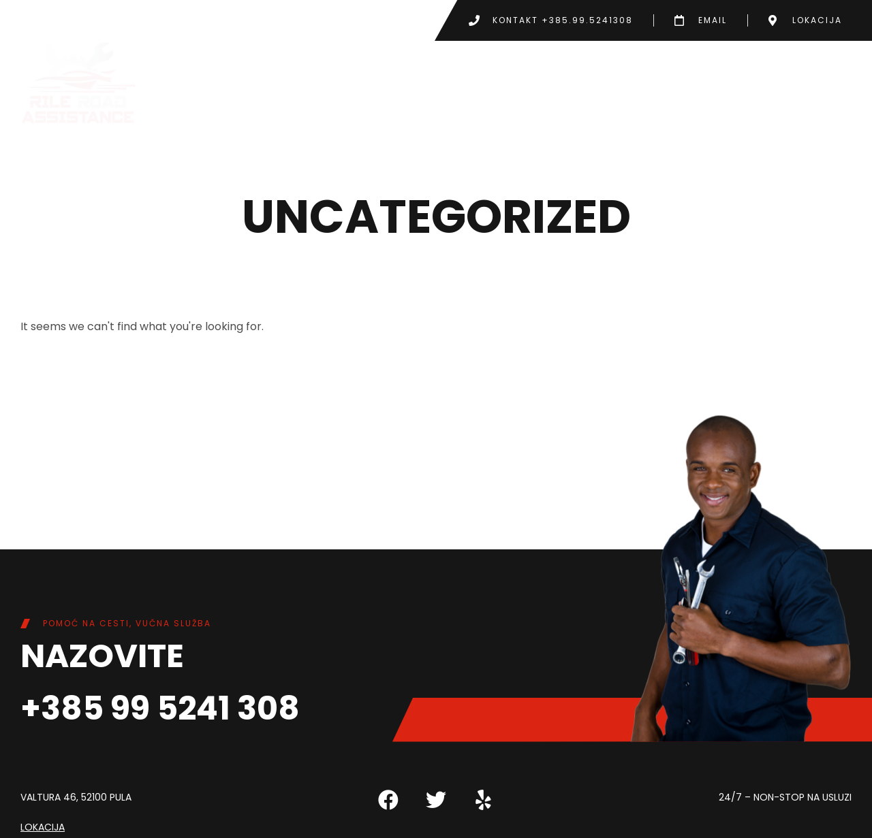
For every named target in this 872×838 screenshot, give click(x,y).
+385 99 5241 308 (160, 708)
